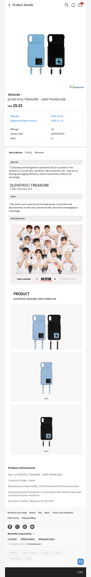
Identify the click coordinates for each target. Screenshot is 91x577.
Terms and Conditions (62, 512)
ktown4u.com (34, 543)
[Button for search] (66, 5)
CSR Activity (13, 517)
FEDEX (28, 558)
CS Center (12, 538)
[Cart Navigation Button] (80, 5)
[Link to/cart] (80, 5)
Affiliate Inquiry (27, 538)
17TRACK (57, 552)
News (47, 512)
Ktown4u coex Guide (17, 512)
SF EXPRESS (15, 558)
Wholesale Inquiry (46, 538)
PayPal (45, 552)
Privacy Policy (29, 517)
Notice (33, 512)
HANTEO (13, 552)
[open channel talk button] (81, 562)
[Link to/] (73, 5)
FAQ (40, 512)
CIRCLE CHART (29, 552)
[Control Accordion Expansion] (46, 533)
